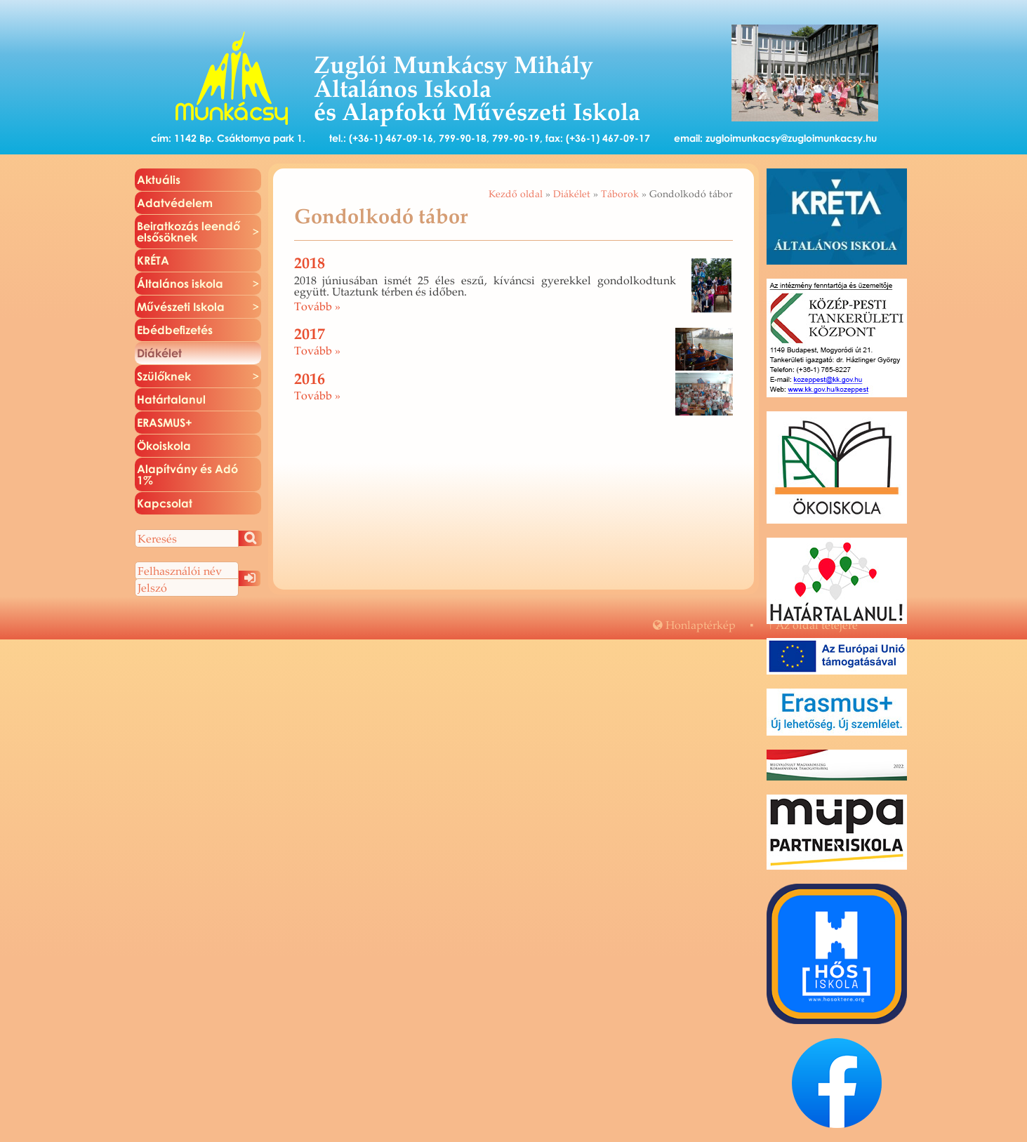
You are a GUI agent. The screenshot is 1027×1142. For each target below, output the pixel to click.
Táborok (620, 193)
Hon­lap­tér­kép (694, 624)
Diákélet (571, 193)
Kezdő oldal (516, 193)
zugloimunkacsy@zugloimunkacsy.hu (791, 138)
